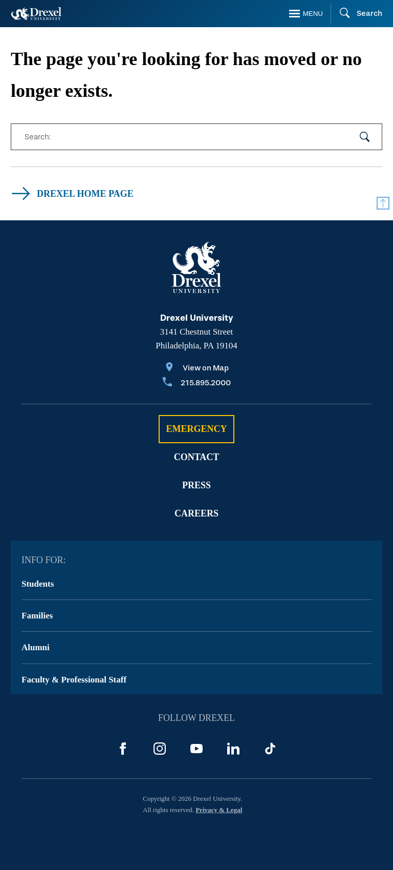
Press (196, 485)
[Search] (356, 14)
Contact (197, 457)
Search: (37, 136)
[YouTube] (196, 748)
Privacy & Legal (218, 810)
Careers (196, 513)
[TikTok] (270, 748)
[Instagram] (160, 748)
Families (37, 615)
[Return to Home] (36, 13)
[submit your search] (365, 137)
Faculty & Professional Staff (73, 680)
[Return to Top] (383, 203)
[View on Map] (197, 368)
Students (37, 584)
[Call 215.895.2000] (197, 383)
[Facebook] (123, 748)
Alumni (35, 647)
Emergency (196, 429)
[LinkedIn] (233, 748)
